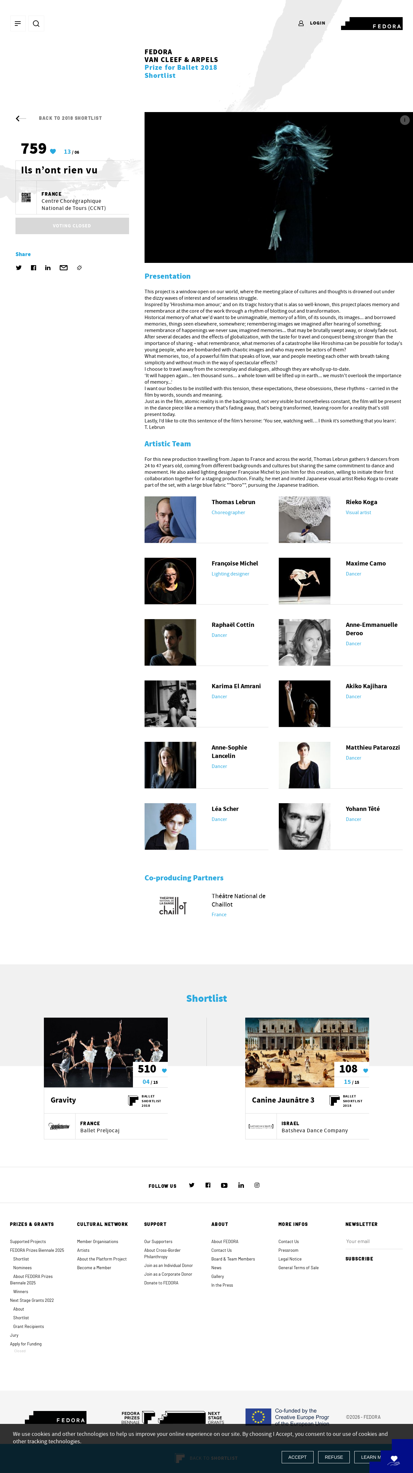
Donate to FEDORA (161, 1283)
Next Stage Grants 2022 (32, 1301)
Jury (14, 1335)
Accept (297, 1457)
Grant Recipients (28, 1327)
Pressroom (288, 1251)
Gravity (63, 1100)
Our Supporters (158, 1242)
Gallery (217, 1277)
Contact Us (221, 1251)
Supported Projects (28, 1242)
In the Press (222, 1285)
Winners (20, 1292)
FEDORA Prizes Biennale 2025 (37, 1251)
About (18, 1309)
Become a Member (94, 1268)
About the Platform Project (102, 1259)
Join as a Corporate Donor (168, 1274)
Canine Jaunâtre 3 (283, 1100)
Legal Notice (290, 1259)
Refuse (334, 1457)
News (216, 1268)
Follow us (163, 1186)
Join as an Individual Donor (168, 1266)
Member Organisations (97, 1242)
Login (311, 23)
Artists (83, 1251)
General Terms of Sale (298, 1268)
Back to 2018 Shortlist (58, 118)
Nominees (22, 1268)
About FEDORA (224, 1242)
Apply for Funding (38, 1347)
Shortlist (21, 1259)
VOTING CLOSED (72, 226)
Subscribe (362, 1259)
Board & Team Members (233, 1259)
